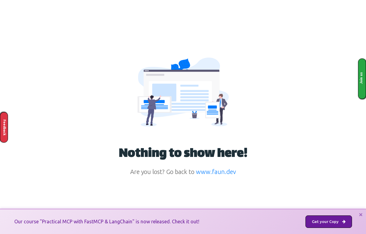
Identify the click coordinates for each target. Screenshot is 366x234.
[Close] (361, 214)
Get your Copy (329, 221)
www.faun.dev (216, 171)
